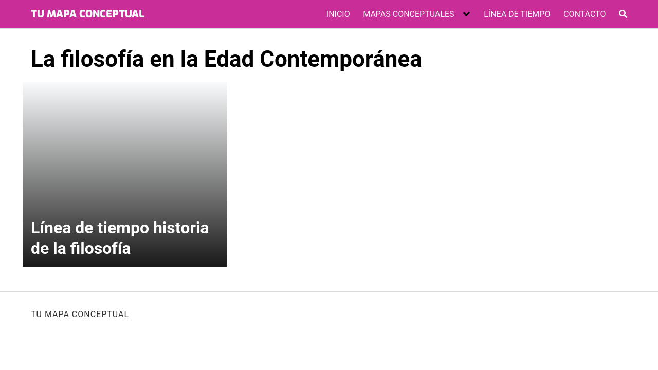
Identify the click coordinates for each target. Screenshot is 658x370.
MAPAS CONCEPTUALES (408, 14)
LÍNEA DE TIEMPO (517, 14)
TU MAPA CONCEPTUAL (87, 14)
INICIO (338, 14)
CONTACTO (584, 14)
